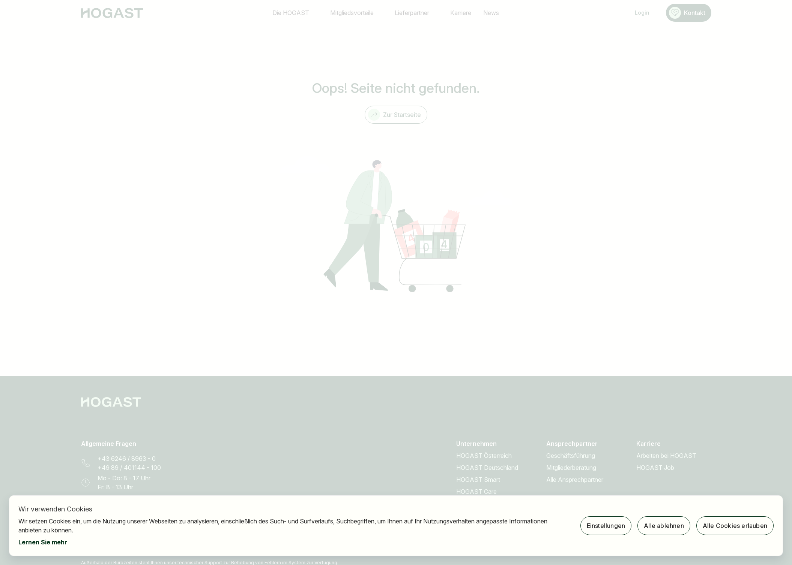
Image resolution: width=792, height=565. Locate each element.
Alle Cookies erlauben (735, 525)
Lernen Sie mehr (42, 542)
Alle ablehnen (664, 525)
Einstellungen (606, 525)
